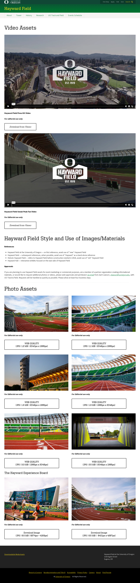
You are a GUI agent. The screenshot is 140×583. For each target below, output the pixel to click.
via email (90, 275)
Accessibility (71, 572)
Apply (112, 2)
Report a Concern (35, 572)
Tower (18, 15)
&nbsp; (70, 72)
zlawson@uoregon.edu (120, 275)
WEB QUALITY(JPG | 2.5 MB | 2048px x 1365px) (99, 463)
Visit (117, 2)
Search (128, 2)
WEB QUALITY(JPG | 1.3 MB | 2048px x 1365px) (32, 403)
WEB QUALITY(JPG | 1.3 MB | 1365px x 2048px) (99, 403)
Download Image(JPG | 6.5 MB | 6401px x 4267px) (99, 534)
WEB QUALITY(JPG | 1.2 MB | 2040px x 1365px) (32, 344)
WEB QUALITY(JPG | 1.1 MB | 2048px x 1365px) (99, 344)
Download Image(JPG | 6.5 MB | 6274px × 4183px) (32, 534)
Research (40, 15)
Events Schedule (75, 15)
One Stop (106, 2)
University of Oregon (62, 576)
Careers (91, 572)
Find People (106, 572)
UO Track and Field (56, 15)
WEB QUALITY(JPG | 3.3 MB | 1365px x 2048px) (31, 463)
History (29, 15)
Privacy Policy (82, 572)
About (9, 15)
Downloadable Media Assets (14, 554)
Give (122, 2)
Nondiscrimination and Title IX (54, 572)
